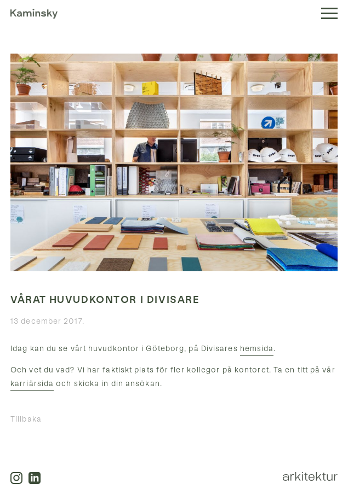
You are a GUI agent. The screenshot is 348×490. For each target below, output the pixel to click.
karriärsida (32, 383)
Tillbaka (26, 419)
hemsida (257, 348)
